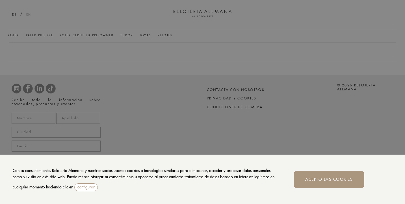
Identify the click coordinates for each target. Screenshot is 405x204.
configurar (86, 187)
